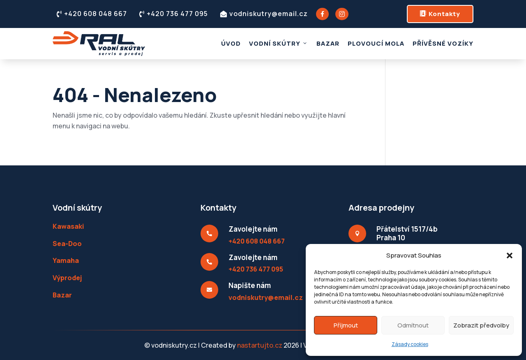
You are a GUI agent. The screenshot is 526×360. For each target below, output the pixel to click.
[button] (509, 255)
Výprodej (67, 277)
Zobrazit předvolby (481, 325)
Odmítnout (413, 325)
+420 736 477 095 (173, 13)
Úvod (231, 43)
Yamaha (66, 260)
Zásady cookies (410, 344)
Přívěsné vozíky (443, 43)
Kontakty (440, 13)
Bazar (327, 43)
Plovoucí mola (376, 43)
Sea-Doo (67, 243)
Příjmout (346, 325)
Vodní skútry (278, 43)
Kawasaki (68, 226)
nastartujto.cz (260, 345)
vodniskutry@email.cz (264, 13)
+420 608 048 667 (92, 13)
